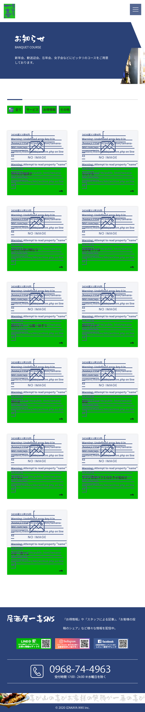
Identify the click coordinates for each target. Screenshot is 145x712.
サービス (32, 109)
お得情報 (49, 109)
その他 (64, 109)
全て (15, 109)
